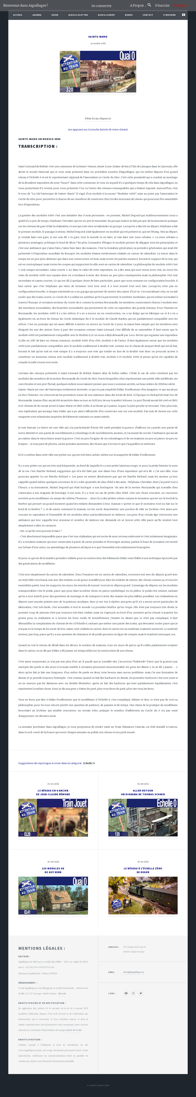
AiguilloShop (106, 15)
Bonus (129, 15)
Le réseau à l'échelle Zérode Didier (143, 870)
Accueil (18, 15)
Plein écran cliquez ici (98, 118)
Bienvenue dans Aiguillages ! (25, 5)
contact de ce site (73, 1030)
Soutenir (180, 5)
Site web (62, 993)
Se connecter (102, 6)
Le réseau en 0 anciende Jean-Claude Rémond (53, 792)
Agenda (37, 15)
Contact (148, 15)
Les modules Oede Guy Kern (53, 870)
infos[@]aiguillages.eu (133, 972)
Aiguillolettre (78, 15)
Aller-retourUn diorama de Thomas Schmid (143, 792)
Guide (55, 15)
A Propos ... (139, 5)
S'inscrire (163, 5)
